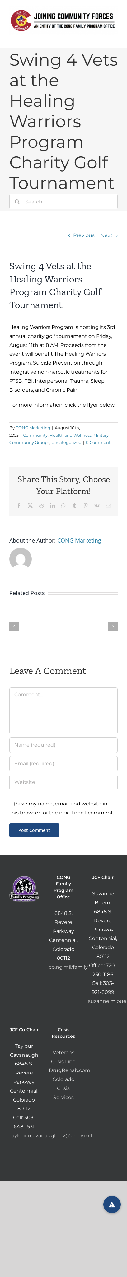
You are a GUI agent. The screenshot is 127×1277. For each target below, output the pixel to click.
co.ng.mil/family (68, 967)
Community (35, 435)
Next (107, 235)
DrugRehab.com (69, 1070)
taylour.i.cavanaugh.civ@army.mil (50, 1136)
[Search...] (63, 201)
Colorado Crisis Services (63, 1088)
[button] (112, 1204)
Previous (84, 235)
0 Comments (99, 442)
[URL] (63, 782)
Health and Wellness (70, 435)
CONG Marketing (33, 427)
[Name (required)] (63, 745)
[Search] (17, 201)
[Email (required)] (63, 763)
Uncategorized (66, 442)
